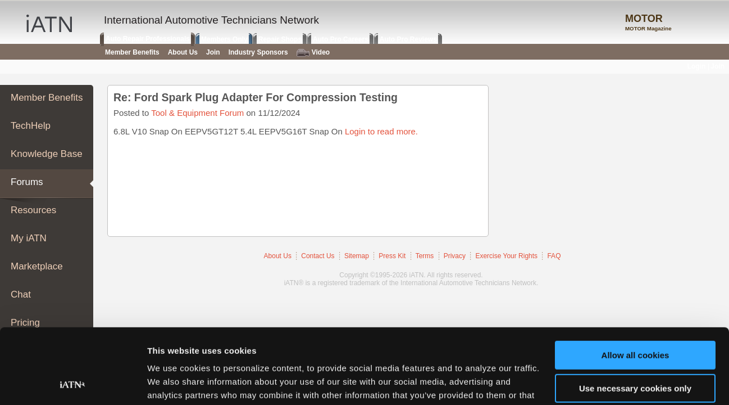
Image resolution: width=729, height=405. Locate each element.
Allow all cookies (635, 285)
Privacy (455, 256)
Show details (173, 383)
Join (213, 52)
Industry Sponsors (258, 52)
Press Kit (392, 256)
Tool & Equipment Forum (197, 113)
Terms (425, 256)
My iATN (29, 238)
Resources (33, 210)
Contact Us (317, 256)
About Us (277, 256)
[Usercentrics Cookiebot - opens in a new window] (73, 383)
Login (696, 66)
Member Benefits (47, 97)
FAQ (554, 256)
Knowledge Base (47, 153)
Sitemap (356, 256)
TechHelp (31, 125)
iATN (49, 23)
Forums (27, 182)
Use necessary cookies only (635, 317)
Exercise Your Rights (506, 256)
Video (313, 52)
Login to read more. (381, 131)
